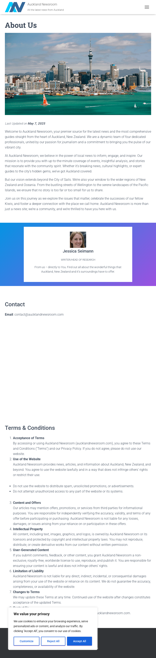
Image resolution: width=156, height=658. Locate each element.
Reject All (53, 641)
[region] (53, 628)
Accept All (79, 641)
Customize (27, 641)
